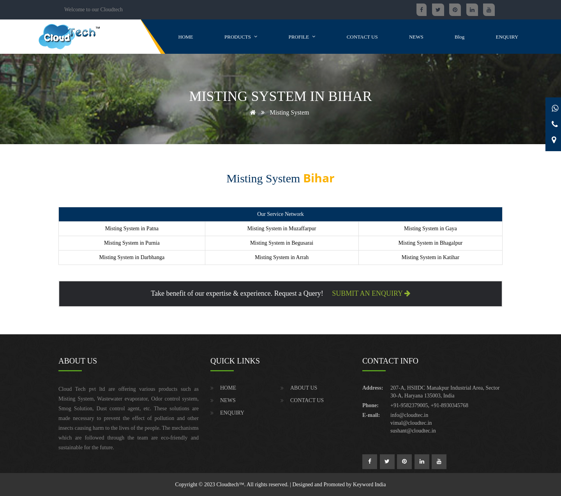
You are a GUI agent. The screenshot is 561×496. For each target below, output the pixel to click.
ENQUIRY (507, 36)
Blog (459, 36)
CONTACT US (362, 36)
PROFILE (301, 36)
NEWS (416, 36)
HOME (185, 36)
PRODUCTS (240, 36)
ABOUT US (303, 388)
